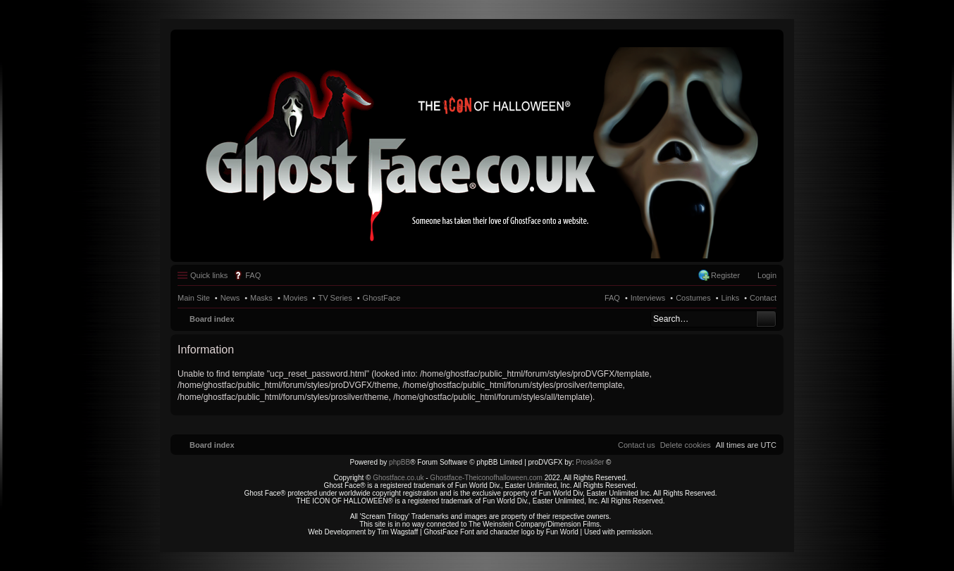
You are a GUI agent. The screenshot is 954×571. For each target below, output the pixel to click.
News (230, 298)
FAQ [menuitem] (253, 275)
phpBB (399, 462)
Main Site (194, 298)
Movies (295, 298)
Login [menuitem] (766, 275)
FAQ (612, 298)
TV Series (335, 298)
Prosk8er (590, 462)
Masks (261, 298)
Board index (212, 319)
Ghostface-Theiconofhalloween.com (486, 478)
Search (766, 318)
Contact (763, 298)
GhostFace (382, 298)
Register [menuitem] (725, 275)
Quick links (209, 275)
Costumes (693, 298)
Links (730, 298)
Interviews (648, 298)
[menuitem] (685, 445)
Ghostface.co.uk (399, 478)
